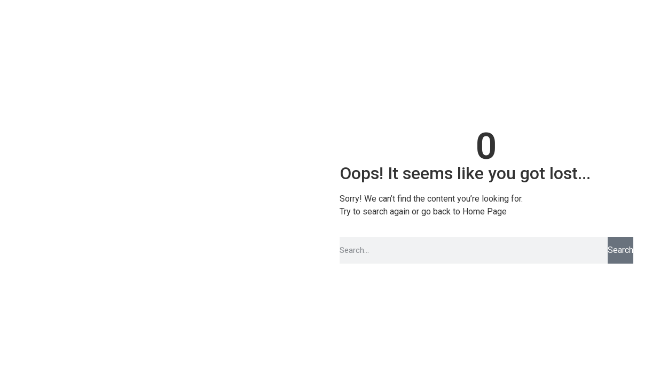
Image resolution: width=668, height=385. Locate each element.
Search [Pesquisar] (620, 250)
